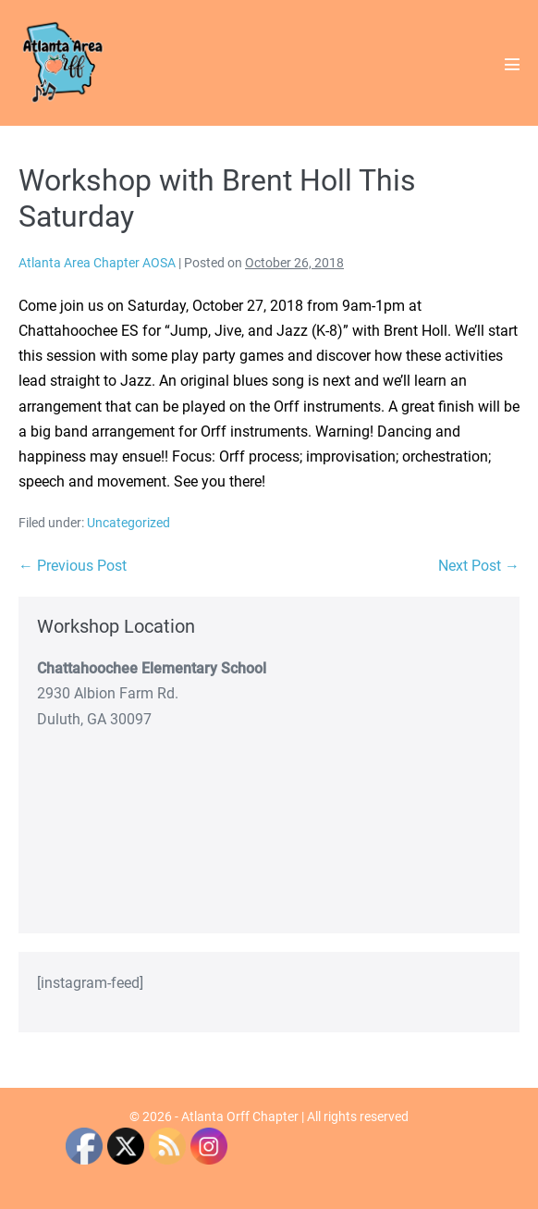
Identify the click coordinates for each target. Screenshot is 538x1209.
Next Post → (479, 565)
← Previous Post (72, 565)
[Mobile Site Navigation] (512, 63)
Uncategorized (128, 522)
